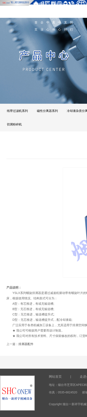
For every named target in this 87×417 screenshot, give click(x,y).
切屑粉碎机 (14, 124)
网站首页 (55, 376)
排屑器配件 (25, 344)
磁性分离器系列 (47, 111)
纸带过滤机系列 (17, 111)
